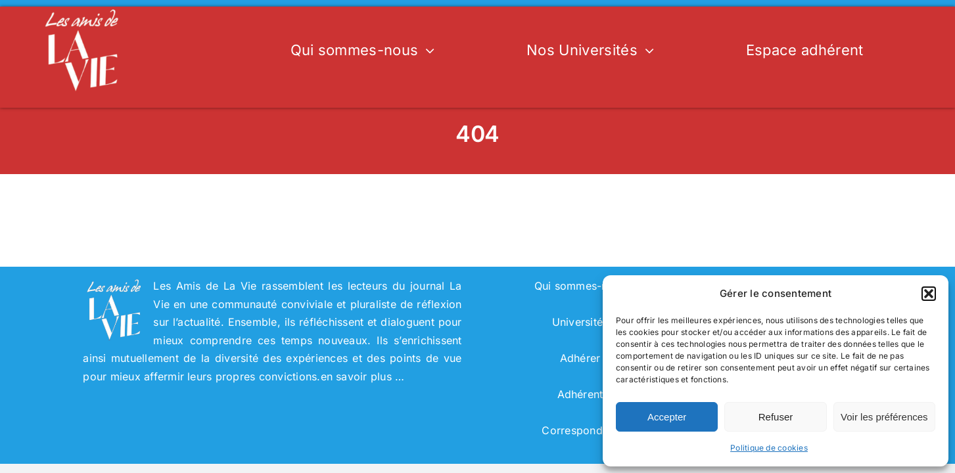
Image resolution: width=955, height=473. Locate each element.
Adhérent (580, 394)
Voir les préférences (884, 416)
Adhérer (580, 358)
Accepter (666, 416)
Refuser (775, 416)
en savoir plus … (363, 376)
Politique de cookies (769, 448)
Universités (580, 321)
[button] (928, 293)
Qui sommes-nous (580, 285)
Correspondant (580, 430)
